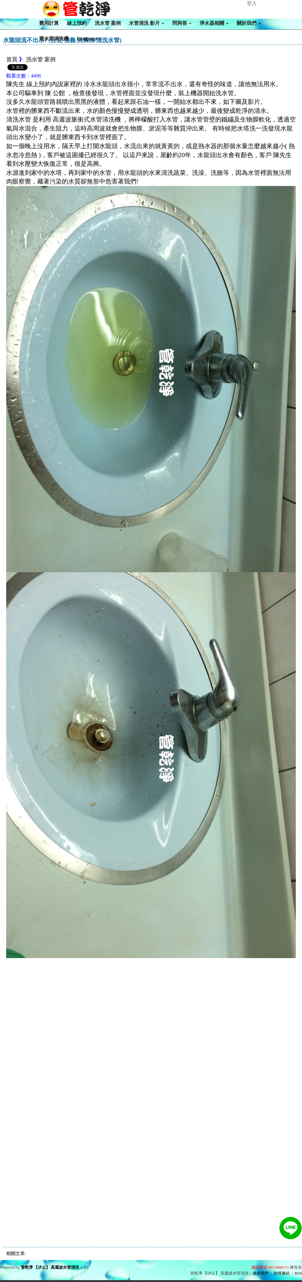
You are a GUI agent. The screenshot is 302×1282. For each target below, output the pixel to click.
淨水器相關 (214, 23)
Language (89, 38)
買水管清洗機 (54, 38)
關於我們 (249, 23)
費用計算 (49, 23)
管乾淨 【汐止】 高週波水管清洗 (50, 1267)
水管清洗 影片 (146, 23)
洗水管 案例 (108, 23)
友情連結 (282, 1273)
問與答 (181, 23)
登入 (252, 3)
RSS (298, 1273)
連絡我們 (260, 1273)
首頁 (11, 59)
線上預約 (77, 23)
